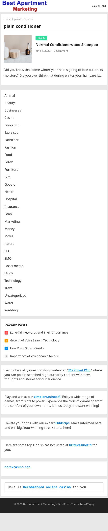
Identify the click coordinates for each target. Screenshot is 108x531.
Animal (10, 96)
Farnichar (12, 141)
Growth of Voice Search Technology (35, 343)
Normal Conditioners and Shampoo (67, 44)
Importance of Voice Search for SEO (35, 359)
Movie (9, 237)
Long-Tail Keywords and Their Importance (39, 335)
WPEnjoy (89, 522)
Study (9, 274)
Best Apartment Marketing (39, 522)
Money (10, 230)
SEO (8, 252)
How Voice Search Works (28, 351)
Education (12, 126)
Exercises (12, 134)
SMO (8, 259)
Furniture (12, 171)
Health (10, 193)
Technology (13, 282)
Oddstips (63, 435)
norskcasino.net (17, 483)
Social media (14, 267)
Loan (8, 215)
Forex (9, 163)
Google (10, 185)
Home (7, 19)
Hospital (11, 200)
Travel (9, 289)
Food (9, 156)
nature (10, 245)
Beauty (41, 38)
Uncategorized (16, 296)
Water (9, 304)
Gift (7, 178)
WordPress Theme (69, 522)
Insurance (12, 208)
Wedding (11, 311)
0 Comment (61, 51)
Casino (10, 119)
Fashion (11, 148)
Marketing (12, 222)
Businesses (13, 111)
